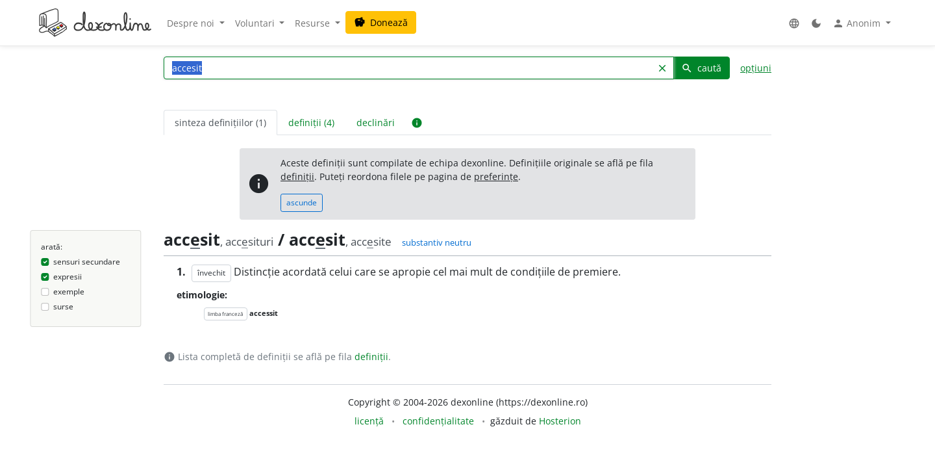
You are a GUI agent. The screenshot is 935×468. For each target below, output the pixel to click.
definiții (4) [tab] (311, 122)
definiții (297, 176)
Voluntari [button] (256, 23)
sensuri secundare (86, 261)
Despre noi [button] (192, 23)
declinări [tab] (375, 122)
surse (63, 306)
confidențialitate (438, 421)
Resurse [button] (313, 23)
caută (701, 68)
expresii (67, 276)
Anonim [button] (857, 23)
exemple (68, 291)
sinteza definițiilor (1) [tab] (220, 122)
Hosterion (560, 421)
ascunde (301, 202)
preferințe (496, 176)
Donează (381, 22)
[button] (794, 23)
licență (369, 421)
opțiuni (755, 68)
